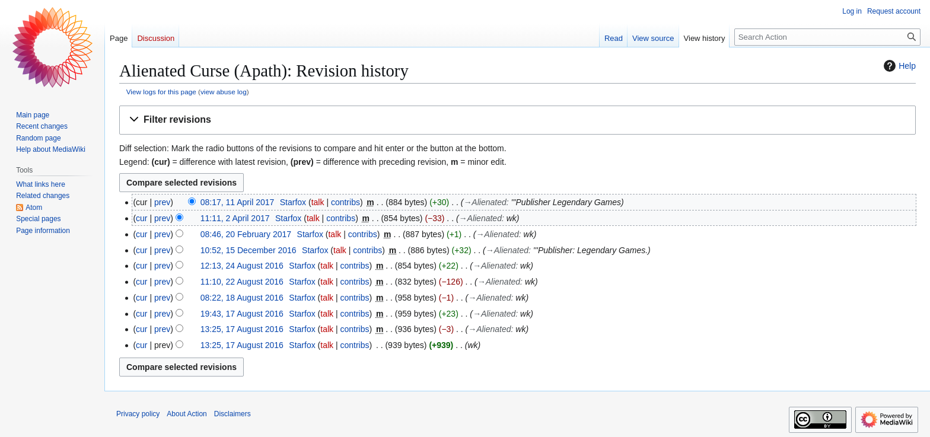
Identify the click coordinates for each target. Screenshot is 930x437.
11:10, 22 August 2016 (242, 281)
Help (898, 66)
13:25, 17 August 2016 (242, 329)
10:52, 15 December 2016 (248, 250)
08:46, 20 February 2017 (245, 234)
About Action (186, 414)
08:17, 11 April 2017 (237, 202)
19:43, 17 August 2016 (242, 313)
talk (317, 202)
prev (162, 202)
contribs (345, 202)
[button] (517, 120)
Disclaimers (232, 414)
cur (141, 218)
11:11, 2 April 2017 (235, 218)
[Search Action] (827, 37)
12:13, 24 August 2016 (242, 265)
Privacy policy (138, 414)
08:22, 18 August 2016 (242, 297)
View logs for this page (161, 91)
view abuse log (223, 91)
